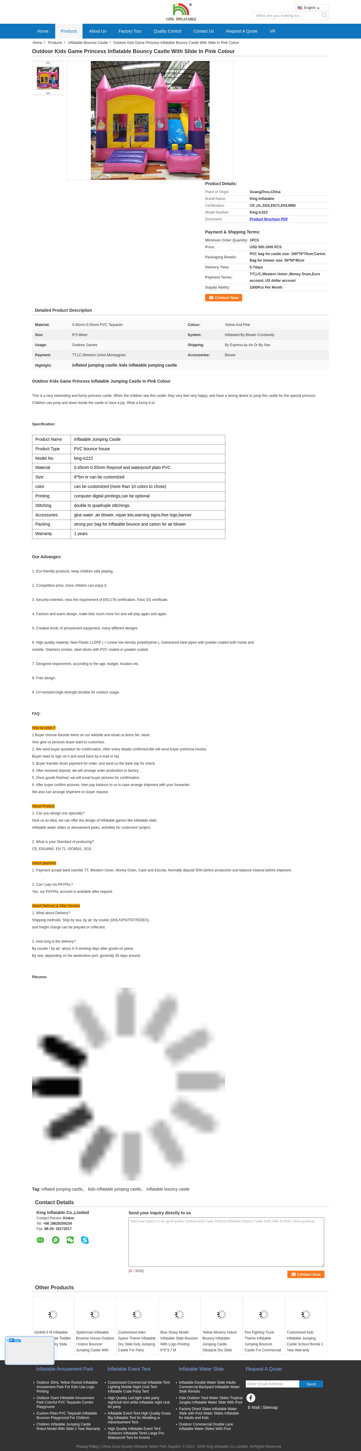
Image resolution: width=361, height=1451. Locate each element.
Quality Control (167, 31)
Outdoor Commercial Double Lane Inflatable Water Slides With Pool (206, 1426)
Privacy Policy (87, 1446)
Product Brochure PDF (269, 219)
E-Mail (254, 1407)
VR (272, 31)
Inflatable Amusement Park (64, 1369)
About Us (98, 31)
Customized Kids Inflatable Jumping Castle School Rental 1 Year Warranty (305, 1341)
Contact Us (203, 31)
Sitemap (270, 1407)
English (311, 8)
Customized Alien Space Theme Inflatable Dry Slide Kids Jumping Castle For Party (137, 1341)
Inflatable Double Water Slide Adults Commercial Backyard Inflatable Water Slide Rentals (209, 1386)
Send (311, 1384)
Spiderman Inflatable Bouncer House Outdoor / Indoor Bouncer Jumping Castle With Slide (95, 1344)
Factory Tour (130, 31)
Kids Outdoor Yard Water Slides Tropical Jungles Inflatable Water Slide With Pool (211, 1400)
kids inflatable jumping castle (114, 1189)
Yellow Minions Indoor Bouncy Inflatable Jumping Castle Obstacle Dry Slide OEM (219, 1344)
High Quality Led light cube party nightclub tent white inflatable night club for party (139, 1402)
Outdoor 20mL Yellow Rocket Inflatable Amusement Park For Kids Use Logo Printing (67, 1386)
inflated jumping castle (62, 1189)
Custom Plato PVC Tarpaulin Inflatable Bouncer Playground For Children (67, 1415)
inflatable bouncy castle (168, 1189)
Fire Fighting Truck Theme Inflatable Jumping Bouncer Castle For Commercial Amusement (263, 1344)
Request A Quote (242, 31)
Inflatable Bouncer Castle (88, 43)
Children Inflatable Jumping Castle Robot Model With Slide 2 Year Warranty (68, 1426)
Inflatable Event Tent (129, 1369)
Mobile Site (256, 1415)
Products (69, 31)
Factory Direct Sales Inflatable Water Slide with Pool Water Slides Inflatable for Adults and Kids (209, 1413)
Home (42, 31)
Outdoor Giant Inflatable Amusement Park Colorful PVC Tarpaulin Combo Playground (65, 1402)
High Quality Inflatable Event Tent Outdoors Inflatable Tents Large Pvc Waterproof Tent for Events (136, 1433)
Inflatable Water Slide (201, 1369)
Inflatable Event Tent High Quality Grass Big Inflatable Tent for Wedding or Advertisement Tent (139, 1417)
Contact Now (226, 297)
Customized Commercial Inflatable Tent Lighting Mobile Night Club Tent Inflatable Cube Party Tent (139, 1386)
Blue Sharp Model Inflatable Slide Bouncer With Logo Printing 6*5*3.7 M (179, 1341)
